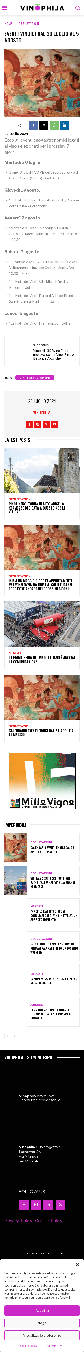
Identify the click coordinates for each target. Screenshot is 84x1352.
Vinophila (41, 344)
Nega (42, 1323)
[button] (77, 1264)
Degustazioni (29, 23)
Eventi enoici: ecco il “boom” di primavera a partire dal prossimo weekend (54, 948)
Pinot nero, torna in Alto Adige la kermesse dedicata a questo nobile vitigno (37, 507)
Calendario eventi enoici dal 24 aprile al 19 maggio (42, 733)
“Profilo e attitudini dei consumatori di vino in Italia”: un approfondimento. (53, 915)
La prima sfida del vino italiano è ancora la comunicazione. (42, 659)
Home (8, 23)
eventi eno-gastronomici (34, 377)
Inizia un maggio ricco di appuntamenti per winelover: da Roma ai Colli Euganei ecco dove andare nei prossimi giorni (40, 584)
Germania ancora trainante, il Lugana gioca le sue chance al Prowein (51, 1014)
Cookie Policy (28, 1345)
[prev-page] (7, 1036)
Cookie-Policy (48, 1235)
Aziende (36, 1005)
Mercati (15, 653)
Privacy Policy (53, 1345)
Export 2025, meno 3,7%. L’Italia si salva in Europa (54, 981)
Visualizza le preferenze (42, 1335)
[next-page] (14, 1036)
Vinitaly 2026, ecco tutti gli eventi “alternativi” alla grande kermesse (52, 882)
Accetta (42, 1311)
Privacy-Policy (18, 1235)
